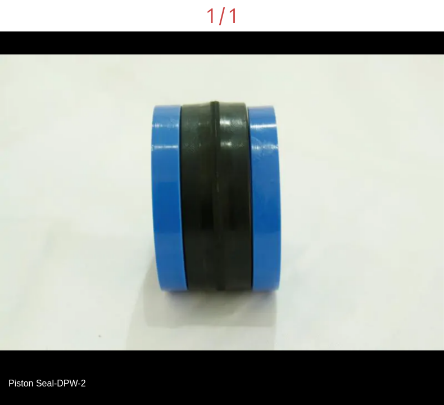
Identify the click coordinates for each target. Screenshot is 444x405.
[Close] (15, 15)
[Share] (399, 15)
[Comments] (428, 15)
